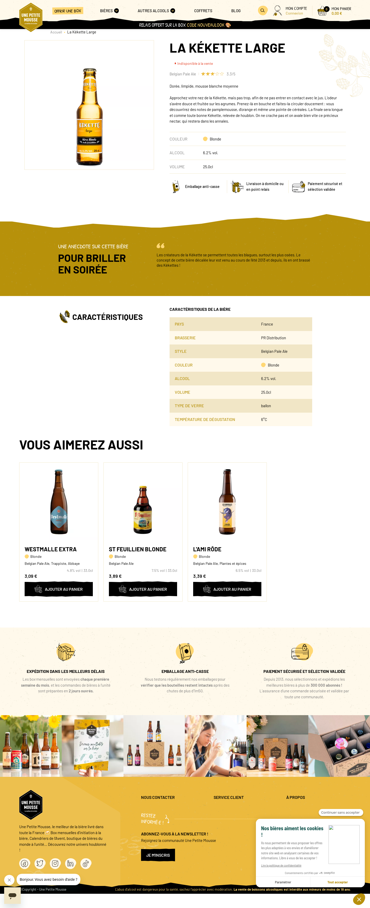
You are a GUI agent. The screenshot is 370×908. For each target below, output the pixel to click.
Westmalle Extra (51, 549)
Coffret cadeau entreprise (235, 825)
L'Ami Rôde (207, 549)
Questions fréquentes (231, 809)
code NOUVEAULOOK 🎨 (209, 25)
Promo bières (225, 817)
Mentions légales (300, 809)
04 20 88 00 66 (153, 823)
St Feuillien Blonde (137, 549)
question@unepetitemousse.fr (166, 809)
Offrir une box (67, 11)
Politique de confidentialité (308, 817)
